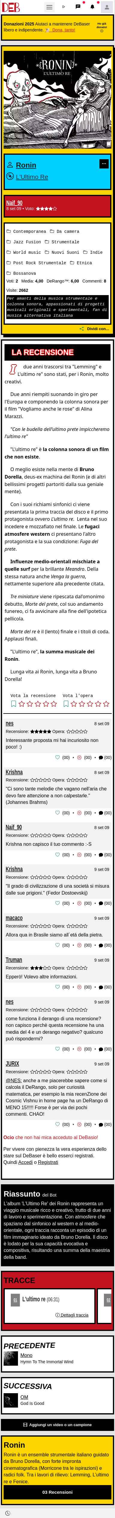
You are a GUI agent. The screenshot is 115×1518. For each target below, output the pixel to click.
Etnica (81, 262)
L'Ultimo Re (33, 176)
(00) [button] (105, 756)
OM (24, 1393)
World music (24, 252)
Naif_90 (14, 203)
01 (15, 1296)
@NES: (14, 1077)
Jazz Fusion (24, 241)
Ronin (26, 165)
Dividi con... (94, 328)
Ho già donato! (101, 27)
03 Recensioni (58, 1488)
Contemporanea (26, 231)
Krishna (14, 770)
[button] (64, 7)
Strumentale (62, 241)
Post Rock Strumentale (36, 262)
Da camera (64, 231)
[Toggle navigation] (49, 7)
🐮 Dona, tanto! (60, 30)
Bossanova (21, 272)
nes (9, 722)
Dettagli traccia (71, 1311)
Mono (26, 1352)
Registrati (48, 1159)
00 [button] (66, 756)
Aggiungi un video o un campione (57, 1422)
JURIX (12, 1060)
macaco (14, 915)
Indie (92, 252)
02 (109, 1296)
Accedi (25, 1159)
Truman (14, 957)
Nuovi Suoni (62, 252)
